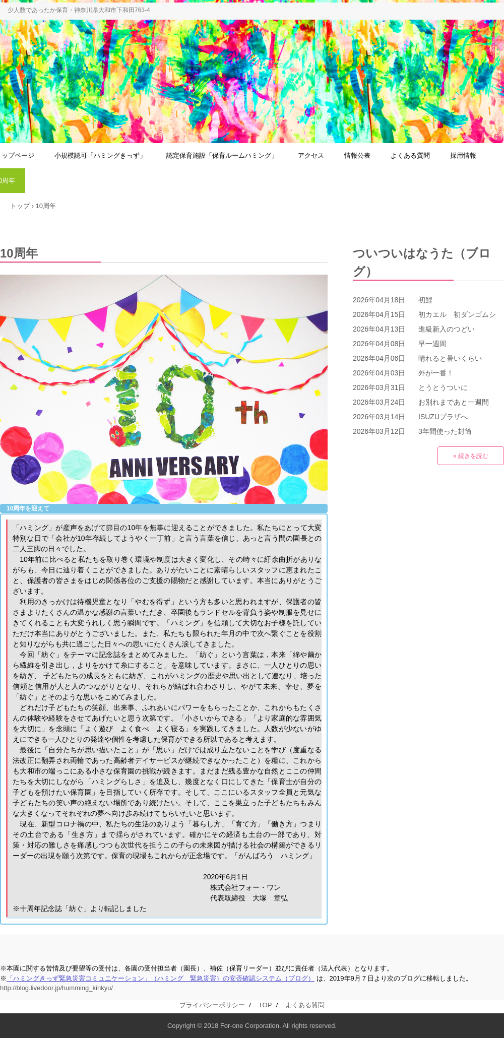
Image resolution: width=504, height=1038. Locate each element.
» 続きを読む (470, 456)
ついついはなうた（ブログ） (422, 262)
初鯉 (425, 300)
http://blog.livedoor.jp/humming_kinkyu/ (56, 988)
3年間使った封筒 (445, 431)
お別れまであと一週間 (453, 402)
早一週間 (432, 344)
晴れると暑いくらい (450, 358)
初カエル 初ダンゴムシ (457, 314)
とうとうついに (443, 387)
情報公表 (357, 155)
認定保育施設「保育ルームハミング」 (222, 155)
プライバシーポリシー (212, 1005)
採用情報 (463, 155)
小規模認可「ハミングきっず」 (100, 155)
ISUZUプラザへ (443, 417)
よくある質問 (410, 155)
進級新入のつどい (446, 329)
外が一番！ (436, 373)
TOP (265, 1005)
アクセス (311, 155)
